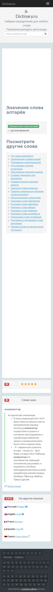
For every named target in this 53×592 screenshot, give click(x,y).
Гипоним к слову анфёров (24, 210)
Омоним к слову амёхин (23, 207)
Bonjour (19, 521)
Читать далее (12, 486)
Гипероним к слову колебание (26, 217)
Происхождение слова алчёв (26, 197)
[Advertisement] (26, 79)
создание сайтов (28, 589)
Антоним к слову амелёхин (24, 204)
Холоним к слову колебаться (25, 213)
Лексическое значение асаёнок (27, 172)
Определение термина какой (26, 159)
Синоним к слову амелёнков (25, 201)
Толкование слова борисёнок (26, 162)
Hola (19, 529)
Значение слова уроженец (24, 188)
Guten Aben (23, 536)
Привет (23, 506)
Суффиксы (19, 557)
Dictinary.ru (8, 3)
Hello (20, 514)
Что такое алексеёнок (22, 156)
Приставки (8, 557)
